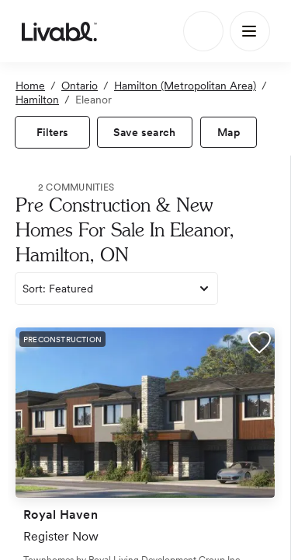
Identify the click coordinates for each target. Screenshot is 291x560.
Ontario (79, 85)
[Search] (203, 31)
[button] (259, 344)
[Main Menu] (249, 31)
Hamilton (37, 99)
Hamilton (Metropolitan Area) (185, 85)
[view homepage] (59, 31)
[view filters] (52, 132)
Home (30, 85)
